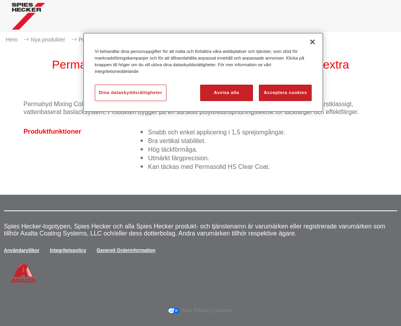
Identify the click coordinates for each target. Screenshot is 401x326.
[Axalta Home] (28, 22)
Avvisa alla (226, 92)
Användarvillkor (22, 250)
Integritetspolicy (68, 250)
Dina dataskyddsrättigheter (130, 92)
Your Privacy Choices (200, 310)
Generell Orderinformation (126, 250)
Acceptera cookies (285, 92)
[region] (203, 72)
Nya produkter (48, 39)
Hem (12, 39)
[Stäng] (312, 42)
